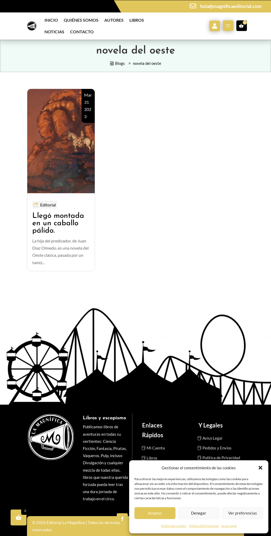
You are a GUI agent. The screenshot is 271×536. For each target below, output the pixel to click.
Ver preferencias (242, 513)
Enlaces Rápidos (152, 430)
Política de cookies (173, 526)
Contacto (82, 31)
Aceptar (155, 513)
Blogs (120, 63)
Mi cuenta (214, 26)
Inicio (51, 19)
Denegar (198, 513)
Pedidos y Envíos (217, 447)
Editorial (48, 204)
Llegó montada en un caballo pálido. (58, 223)
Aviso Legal (229, 526)
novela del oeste (147, 63)
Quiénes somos (81, 19)
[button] (260, 467)
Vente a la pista (113, 6)
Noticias (54, 31)
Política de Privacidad (204, 526)
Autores (114, 19)
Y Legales (210, 425)
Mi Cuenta (156, 447)
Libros (136, 19)
